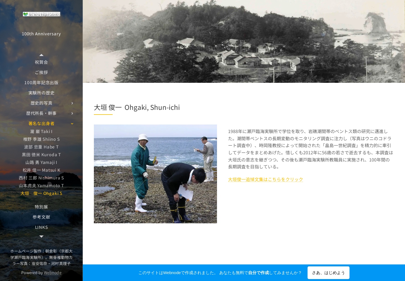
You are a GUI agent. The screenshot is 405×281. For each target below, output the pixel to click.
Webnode (53, 272)
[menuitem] (41, 62)
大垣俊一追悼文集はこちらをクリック (265, 179)
